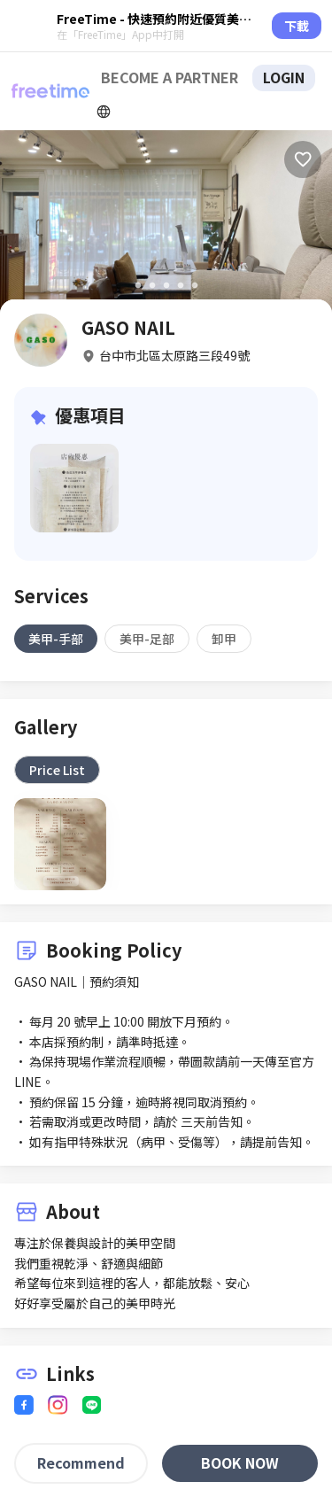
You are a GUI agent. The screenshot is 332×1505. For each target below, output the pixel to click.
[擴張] (103, 111)
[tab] (55, 638)
